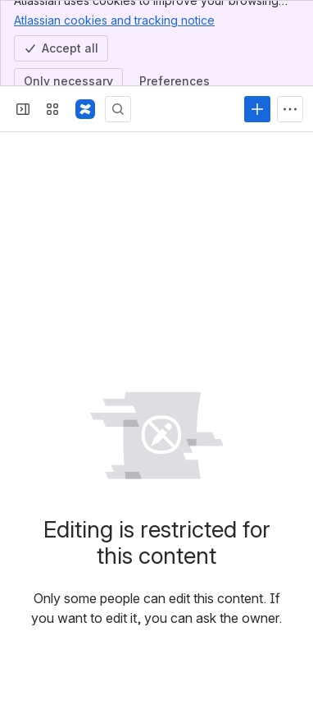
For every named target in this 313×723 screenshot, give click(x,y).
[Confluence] (85, 109)
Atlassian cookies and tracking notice (114, 19)
